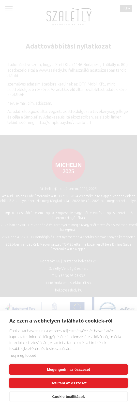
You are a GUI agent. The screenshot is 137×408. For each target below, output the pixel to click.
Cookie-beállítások (68, 396)
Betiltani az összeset (68, 383)
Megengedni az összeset (68, 369)
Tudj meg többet (22, 355)
